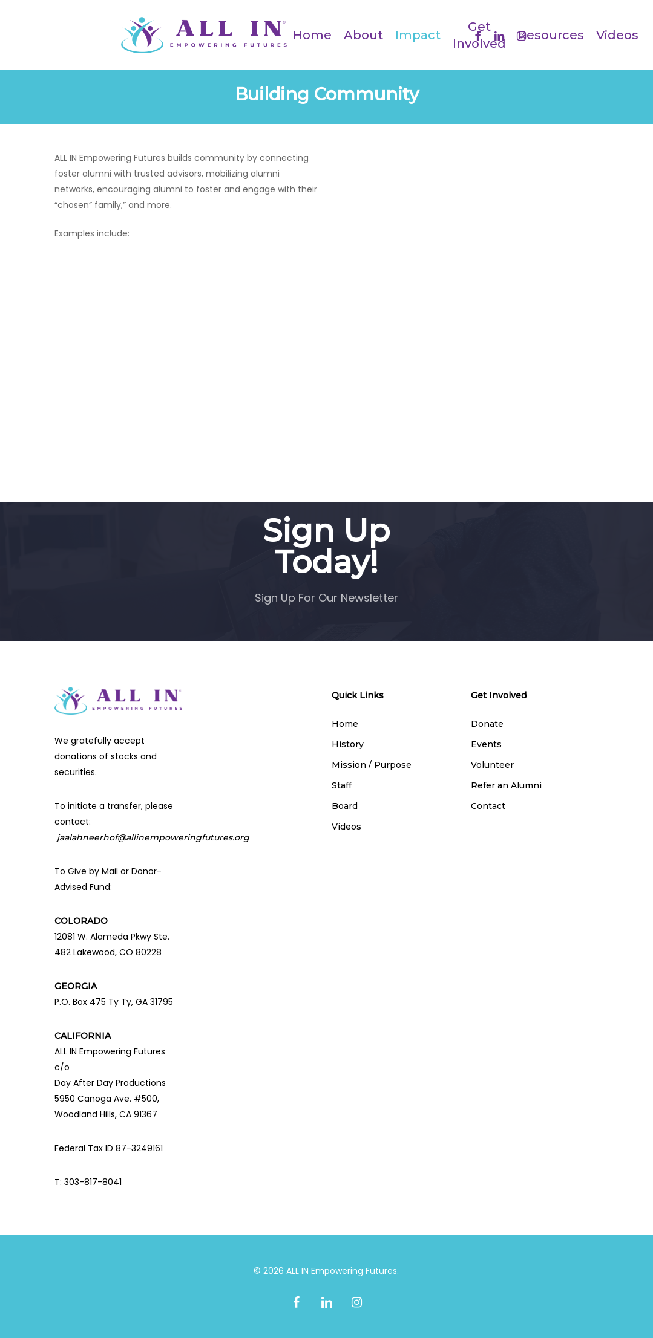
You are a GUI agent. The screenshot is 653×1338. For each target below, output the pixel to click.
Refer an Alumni (506, 785)
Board (345, 806)
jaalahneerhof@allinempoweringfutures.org (153, 837)
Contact (488, 806)
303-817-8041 (93, 1182)
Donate (487, 723)
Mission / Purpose (372, 764)
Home (345, 723)
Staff (342, 785)
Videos (346, 826)
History (348, 744)
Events (486, 744)
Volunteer (492, 764)
